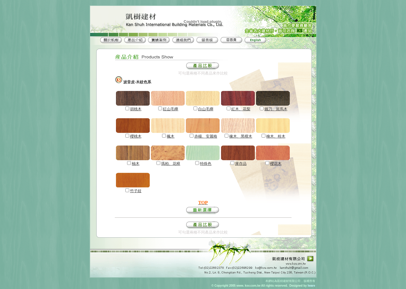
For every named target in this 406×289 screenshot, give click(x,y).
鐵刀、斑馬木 (276, 109)
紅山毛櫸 (170, 109)
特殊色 (205, 163)
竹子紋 (135, 191)
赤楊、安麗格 (205, 136)
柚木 (135, 163)
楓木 (170, 136)
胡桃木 (135, 109)
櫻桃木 (135, 136)
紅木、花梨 (240, 109)
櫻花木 (276, 163)
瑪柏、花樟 (170, 163)
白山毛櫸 (205, 109)
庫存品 (241, 163)
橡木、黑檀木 (240, 136)
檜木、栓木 (275, 136)
